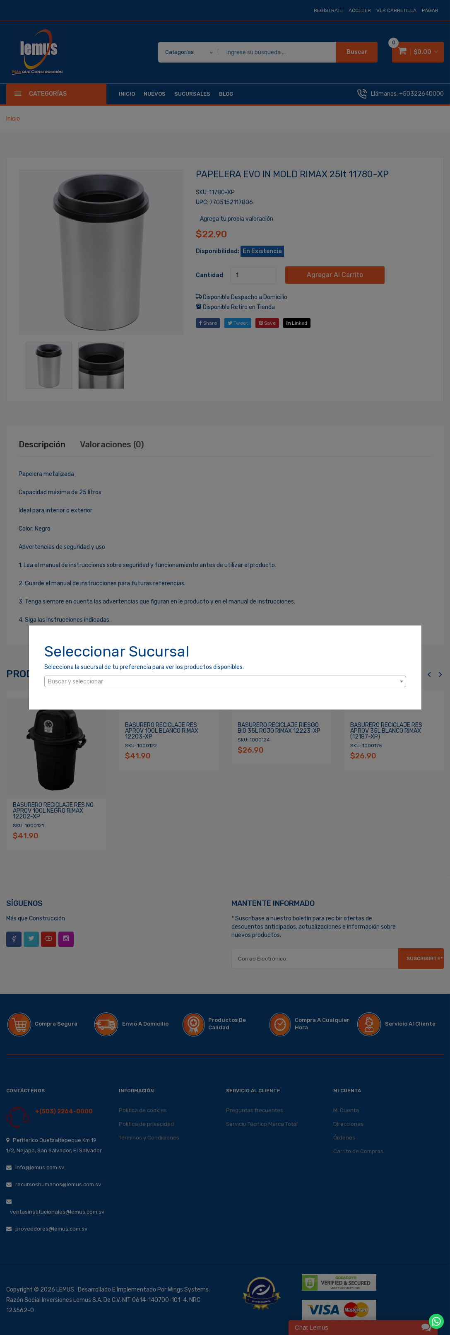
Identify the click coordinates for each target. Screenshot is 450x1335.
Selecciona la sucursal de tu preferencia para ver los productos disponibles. (144, 667)
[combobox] (225, 681)
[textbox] (225, 682)
